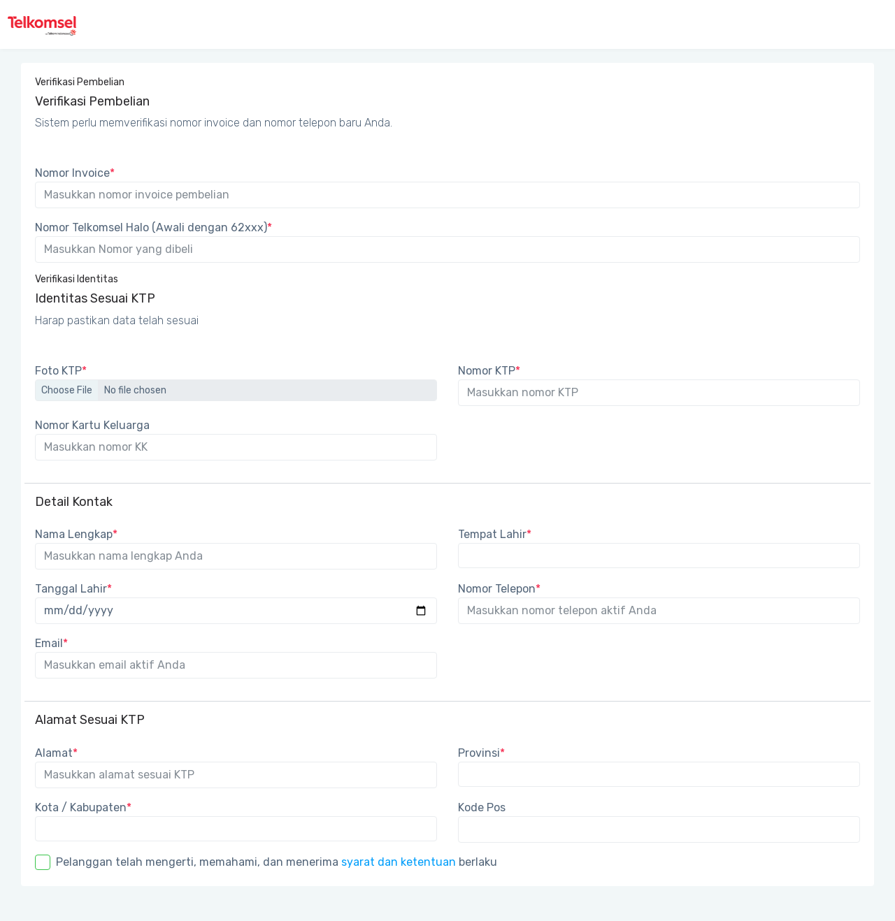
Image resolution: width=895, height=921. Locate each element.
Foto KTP (61, 370)
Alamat (56, 753)
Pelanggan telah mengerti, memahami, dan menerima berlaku (276, 862)
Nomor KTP (489, 370)
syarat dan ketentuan (398, 862)
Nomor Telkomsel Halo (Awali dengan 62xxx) (153, 227)
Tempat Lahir (494, 534)
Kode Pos (482, 807)
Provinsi (481, 753)
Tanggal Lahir (73, 588)
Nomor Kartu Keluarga (92, 425)
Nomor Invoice (75, 173)
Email (51, 643)
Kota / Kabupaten (83, 807)
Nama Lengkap (76, 534)
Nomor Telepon (499, 588)
